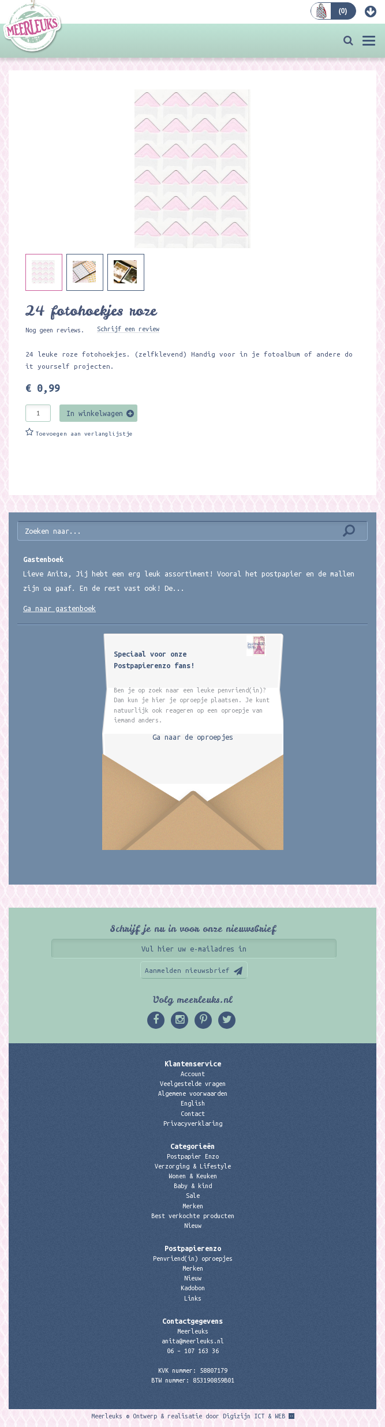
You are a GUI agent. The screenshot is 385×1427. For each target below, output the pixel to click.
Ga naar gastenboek (59, 608)
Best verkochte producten (192, 1215)
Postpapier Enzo (193, 1156)
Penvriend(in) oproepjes (193, 1258)
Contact (193, 1113)
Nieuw (192, 1225)
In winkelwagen (94, 413)
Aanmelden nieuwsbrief (187, 970)
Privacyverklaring (192, 1123)
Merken (192, 1206)
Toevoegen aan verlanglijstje (84, 433)
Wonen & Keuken (193, 1176)
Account (193, 1073)
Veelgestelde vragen (193, 1083)
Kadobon (193, 1287)
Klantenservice (193, 1063)
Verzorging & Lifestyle (193, 1166)
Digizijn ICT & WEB (254, 1416)
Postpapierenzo (193, 1248)
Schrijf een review (128, 328)
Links (192, 1298)
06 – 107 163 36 (193, 1350)
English (193, 1103)
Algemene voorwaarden (192, 1093)
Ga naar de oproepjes (192, 737)
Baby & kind (193, 1185)
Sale (193, 1195)
